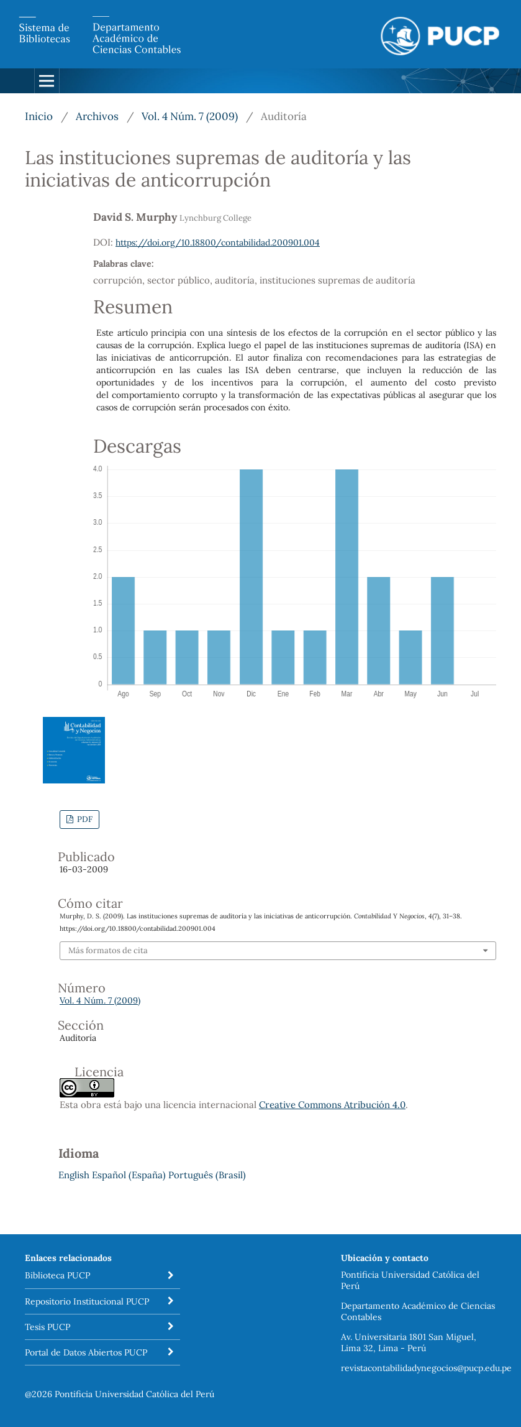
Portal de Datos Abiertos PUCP (86, 1352)
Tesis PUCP (47, 1326)
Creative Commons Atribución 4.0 (332, 1105)
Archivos (97, 116)
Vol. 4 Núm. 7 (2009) (190, 116)
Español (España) (129, 1175)
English (73, 1175)
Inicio (39, 116)
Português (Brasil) (207, 1175)
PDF (84, 819)
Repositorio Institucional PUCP (87, 1301)
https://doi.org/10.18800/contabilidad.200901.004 (218, 242)
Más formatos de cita (108, 950)
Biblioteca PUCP (57, 1275)
